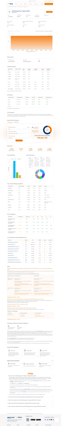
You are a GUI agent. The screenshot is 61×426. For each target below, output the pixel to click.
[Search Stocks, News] (36, 1)
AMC (15, 6)
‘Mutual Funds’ (26, 383)
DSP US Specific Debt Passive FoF (13, 257)
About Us (16, 3)
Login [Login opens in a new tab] (42, 3)
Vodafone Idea (10, 195)
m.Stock (49, 378)
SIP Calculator (24, 391)
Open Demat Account (48, 3)
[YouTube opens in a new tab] (53, 419)
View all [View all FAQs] (30, 409)
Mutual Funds (11, 6)
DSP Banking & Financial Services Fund (13, 259)
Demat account (36, 380)
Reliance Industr (10, 190)
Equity (26, 253)
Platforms (35, 3)
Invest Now (49, 11)
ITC (8, 197)
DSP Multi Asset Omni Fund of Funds (13, 248)
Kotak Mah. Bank (10, 199)
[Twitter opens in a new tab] (51, 419)
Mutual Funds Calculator (13, 120)
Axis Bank (9, 207)
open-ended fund (13, 338)
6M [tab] (11, 31)
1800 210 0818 (9, 421)
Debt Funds (13, 350)
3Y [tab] (16, 31)
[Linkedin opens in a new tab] (49, 419)
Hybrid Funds (29, 350)
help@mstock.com (14, 421)
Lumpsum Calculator (27, 389)
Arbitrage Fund (14, 12)
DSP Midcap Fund (10, 253)
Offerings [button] (25, 3)
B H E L (9, 201)
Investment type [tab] (10, 122)
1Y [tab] (13, 31)
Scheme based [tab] (16, 122)
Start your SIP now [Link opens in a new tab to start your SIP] (19, 140)
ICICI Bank (9, 192)
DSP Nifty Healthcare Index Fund (13, 242)
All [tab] (18, 31)
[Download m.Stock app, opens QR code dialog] (57, 420)
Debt (26, 244)
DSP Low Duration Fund (11, 244)
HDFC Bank (10, 188)
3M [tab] (8, 31)
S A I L (9, 209)
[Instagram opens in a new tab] (47, 419)
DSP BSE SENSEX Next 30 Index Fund (13, 246)
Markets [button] (30, 3)
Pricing (21, 3)
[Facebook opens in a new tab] (45, 419)
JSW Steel (9, 205)
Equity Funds (44, 350)
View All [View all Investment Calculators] (52, 360)
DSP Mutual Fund (40, 331)
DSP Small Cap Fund (11, 255)
